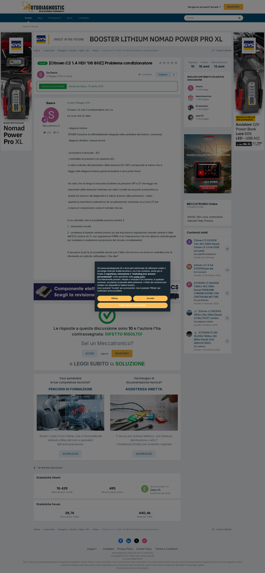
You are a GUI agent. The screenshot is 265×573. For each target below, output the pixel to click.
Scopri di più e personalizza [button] (132, 305)
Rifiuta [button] (114, 298)
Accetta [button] (150, 298)
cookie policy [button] (139, 277)
